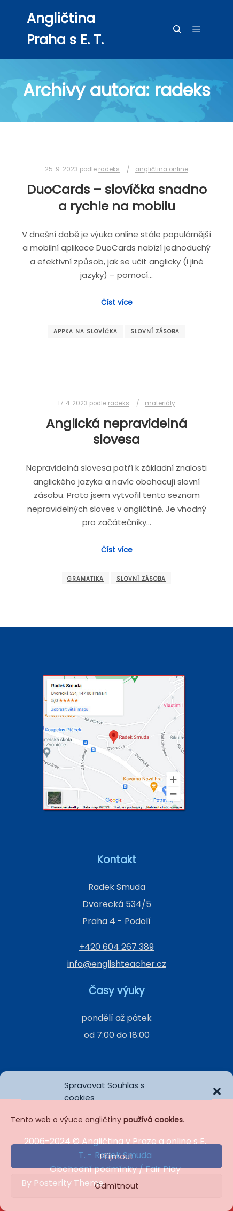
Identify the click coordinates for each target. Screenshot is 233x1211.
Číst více (117, 303)
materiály (160, 403)
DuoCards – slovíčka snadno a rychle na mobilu (117, 198)
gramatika (85, 579)
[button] (217, 1091)
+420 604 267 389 (116, 947)
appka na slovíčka (85, 331)
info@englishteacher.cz (116, 964)
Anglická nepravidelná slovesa (116, 432)
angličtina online (161, 169)
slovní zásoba (155, 331)
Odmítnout (117, 1185)
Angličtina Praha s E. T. (65, 29)
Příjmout (117, 1156)
